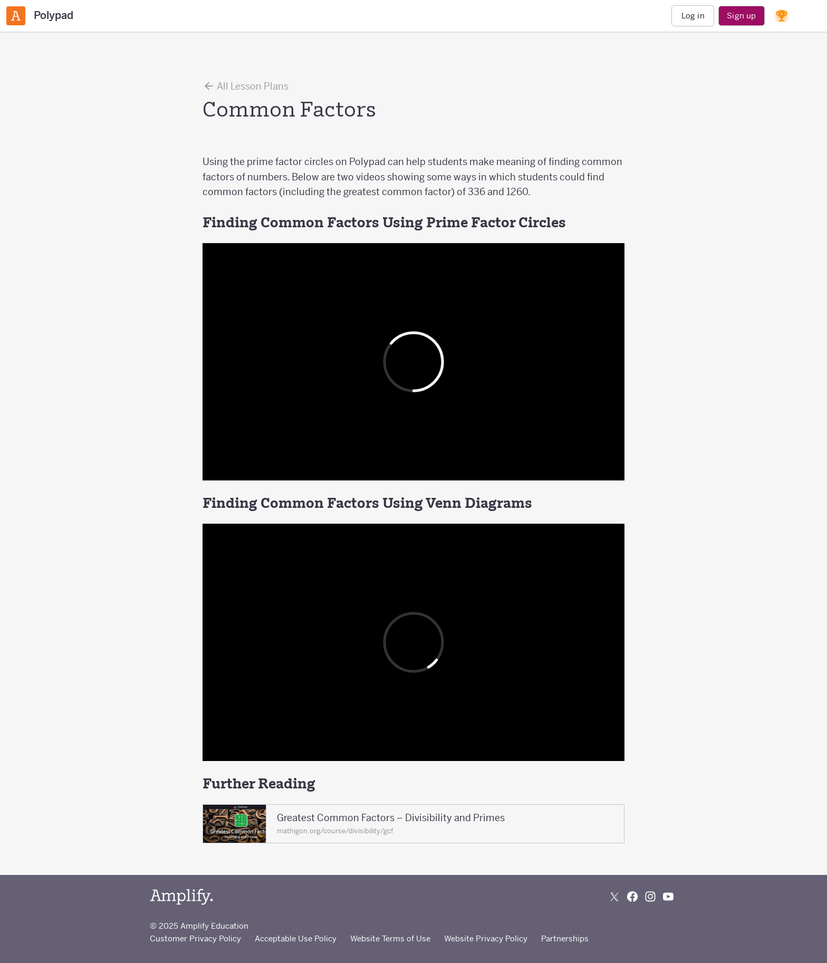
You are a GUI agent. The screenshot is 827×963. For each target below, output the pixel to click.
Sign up (741, 16)
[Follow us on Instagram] (650, 897)
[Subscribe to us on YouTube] (668, 897)
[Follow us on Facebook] (632, 897)
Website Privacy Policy (485, 938)
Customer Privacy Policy (195, 938)
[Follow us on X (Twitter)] (614, 897)
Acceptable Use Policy (295, 938)
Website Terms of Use (390, 938)
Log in (693, 16)
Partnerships (565, 938)
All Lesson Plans (246, 86)
